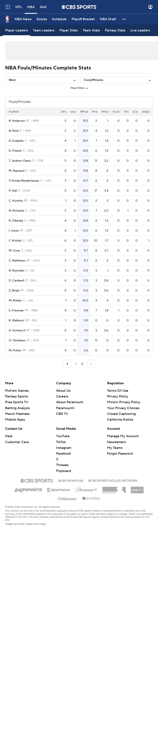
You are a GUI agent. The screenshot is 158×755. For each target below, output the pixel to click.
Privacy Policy (117, 396)
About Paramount (69, 402)
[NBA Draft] (108, 19)
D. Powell (15, 151)
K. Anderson (17, 121)
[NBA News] (23, 19)
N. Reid (14, 131)
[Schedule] (59, 19)
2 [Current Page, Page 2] (82, 364)
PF (94, 111)
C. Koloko (15, 241)
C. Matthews (17, 261)
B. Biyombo (16, 271)
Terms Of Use (117, 391)
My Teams (115, 448)
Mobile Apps (15, 419)
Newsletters (116, 442)
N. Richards (16, 211)
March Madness (17, 414)
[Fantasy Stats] (115, 30)
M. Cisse (14, 251)
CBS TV (62, 414)
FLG (116, 111)
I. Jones (14, 231)
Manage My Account (123, 436)
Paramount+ (65, 408)
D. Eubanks (16, 141)
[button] (124, 19)
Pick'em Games (17, 391)
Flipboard (63, 471)
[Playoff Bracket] (83, 19)
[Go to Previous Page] (67, 364)
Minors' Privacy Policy (123, 402)
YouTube (63, 436)
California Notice (120, 419)
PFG (105, 111)
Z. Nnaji (14, 291)
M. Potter (15, 350)
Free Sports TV (16, 402)
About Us (63, 391)
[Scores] (41, 19)
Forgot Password (120, 453)
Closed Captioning (121, 414)
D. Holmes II (17, 330)
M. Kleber (15, 301)
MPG (84, 111)
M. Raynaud (16, 171)
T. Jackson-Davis (20, 161)
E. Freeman (16, 310)
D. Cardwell (16, 281)
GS (73, 111)
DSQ (145, 111)
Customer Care (17, 442)
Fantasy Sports (16, 396)
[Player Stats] (68, 30)
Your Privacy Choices (123, 408)
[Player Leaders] (16, 30)
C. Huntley (16, 201)
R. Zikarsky (16, 221)
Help (9, 436)
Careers (62, 396)
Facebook (63, 453)
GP (63, 111)
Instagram (63, 448)
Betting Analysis (17, 408)
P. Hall (13, 191)
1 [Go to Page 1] (75, 364)
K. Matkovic (16, 320)
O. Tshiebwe (17, 340)
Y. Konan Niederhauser (24, 181)
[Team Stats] (91, 30)
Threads (62, 465)
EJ (135, 111)
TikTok (61, 442)
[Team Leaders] (43, 30)
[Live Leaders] (140, 30)
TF (126, 111)
